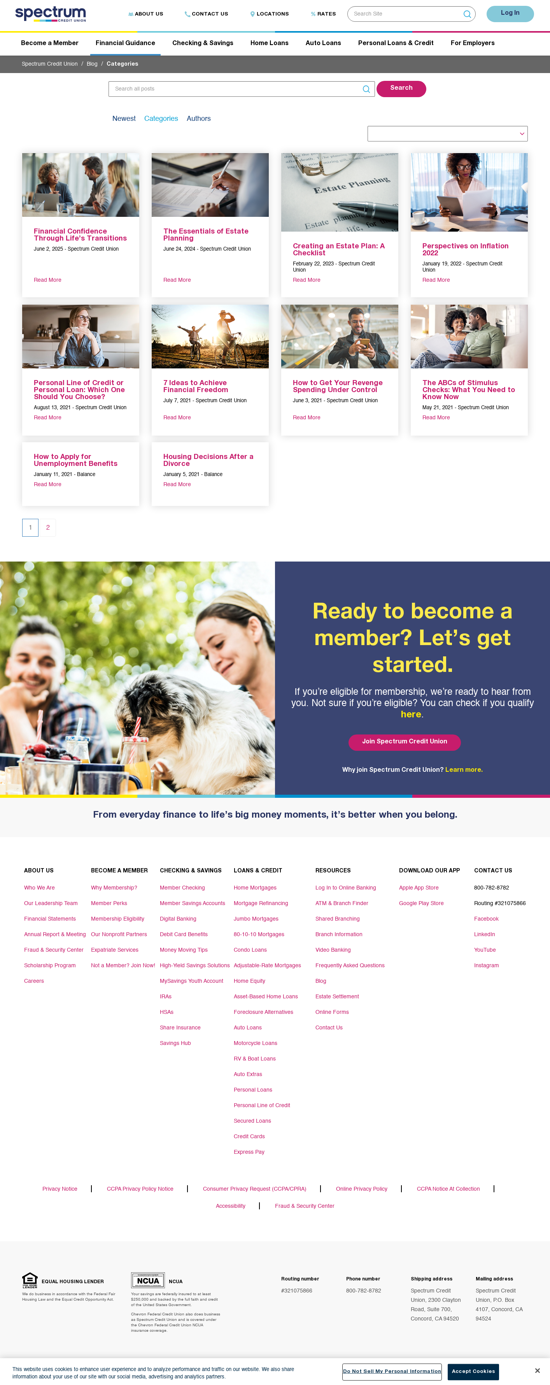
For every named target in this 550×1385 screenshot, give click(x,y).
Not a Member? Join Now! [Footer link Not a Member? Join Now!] (123, 965)
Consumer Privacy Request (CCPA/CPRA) (255, 1189)
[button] (401, 89)
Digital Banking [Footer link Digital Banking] (178, 919)
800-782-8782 (363, 1291)
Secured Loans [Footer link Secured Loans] (252, 1121)
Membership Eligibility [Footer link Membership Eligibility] (117, 919)
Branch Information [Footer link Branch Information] (339, 934)
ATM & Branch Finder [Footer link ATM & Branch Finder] (341, 903)
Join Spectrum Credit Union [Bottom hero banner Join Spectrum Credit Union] (404, 742)
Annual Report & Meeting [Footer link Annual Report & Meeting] (55, 934)
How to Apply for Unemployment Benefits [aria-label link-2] (75, 461)
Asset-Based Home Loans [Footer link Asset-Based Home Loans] (266, 997)
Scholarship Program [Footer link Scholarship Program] (50, 965)
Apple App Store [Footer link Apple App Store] (419, 888)
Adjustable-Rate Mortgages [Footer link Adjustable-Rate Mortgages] (267, 965)
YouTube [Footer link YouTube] (485, 950)
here (411, 715)
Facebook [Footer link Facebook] (486, 919)
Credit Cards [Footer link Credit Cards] (249, 1136)
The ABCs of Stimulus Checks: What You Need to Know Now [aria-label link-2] (468, 390)
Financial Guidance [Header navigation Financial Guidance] (125, 44)
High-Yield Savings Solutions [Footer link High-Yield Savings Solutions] (195, 965)
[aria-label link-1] (80, 184)
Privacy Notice (59, 1189)
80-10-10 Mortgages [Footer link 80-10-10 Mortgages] (259, 934)
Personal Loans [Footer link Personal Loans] (253, 1090)
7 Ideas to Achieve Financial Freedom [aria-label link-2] (195, 387)
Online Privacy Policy (361, 1189)
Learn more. (464, 771)
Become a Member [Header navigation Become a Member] (50, 44)
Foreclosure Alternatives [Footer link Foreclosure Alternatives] (263, 1012)
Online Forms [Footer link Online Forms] (332, 1012)
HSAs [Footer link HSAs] (166, 1012)
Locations (269, 14)
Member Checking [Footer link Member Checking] (182, 888)
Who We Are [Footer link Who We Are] (39, 888)
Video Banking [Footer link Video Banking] (333, 950)
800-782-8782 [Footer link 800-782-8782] (491, 888)
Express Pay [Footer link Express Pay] (249, 1152)
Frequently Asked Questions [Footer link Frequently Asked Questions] (350, 965)
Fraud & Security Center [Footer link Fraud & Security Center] (54, 950)
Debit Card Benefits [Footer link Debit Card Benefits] (184, 934)
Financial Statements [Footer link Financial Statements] (50, 919)
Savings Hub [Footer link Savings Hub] (175, 1043)
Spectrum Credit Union (50, 64)
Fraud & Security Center (305, 1206)
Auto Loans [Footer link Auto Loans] (248, 1028)
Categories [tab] (161, 118)
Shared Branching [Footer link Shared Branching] (337, 919)
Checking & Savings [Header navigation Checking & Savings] (202, 44)
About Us (145, 14)
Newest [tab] (124, 118)
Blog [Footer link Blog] (320, 981)
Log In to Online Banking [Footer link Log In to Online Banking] (345, 888)
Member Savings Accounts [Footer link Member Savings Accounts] (192, 903)
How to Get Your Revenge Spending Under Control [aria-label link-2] (338, 387)
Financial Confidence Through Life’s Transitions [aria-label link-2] (80, 235)
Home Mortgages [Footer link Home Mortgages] (255, 888)
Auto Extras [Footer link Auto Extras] (248, 1074)
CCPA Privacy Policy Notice (140, 1189)
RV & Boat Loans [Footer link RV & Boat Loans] (255, 1059)
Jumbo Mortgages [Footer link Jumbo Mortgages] (256, 919)
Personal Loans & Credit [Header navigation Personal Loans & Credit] (396, 44)
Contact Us (206, 14)
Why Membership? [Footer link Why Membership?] (114, 888)
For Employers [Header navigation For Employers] (473, 44)
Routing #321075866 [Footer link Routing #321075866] (500, 903)
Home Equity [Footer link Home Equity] (249, 981)
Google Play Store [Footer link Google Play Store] (421, 903)
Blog (92, 64)
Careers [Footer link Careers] (34, 981)
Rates (323, 14)
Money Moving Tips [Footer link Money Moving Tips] (184, 950)
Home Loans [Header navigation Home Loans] (269, 44)
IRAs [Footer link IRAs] (166, 997)
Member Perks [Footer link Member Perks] (109, 903)
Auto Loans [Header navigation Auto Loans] (323, 44)
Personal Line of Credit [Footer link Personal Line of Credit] (262, 1105)
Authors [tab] (199, 118)
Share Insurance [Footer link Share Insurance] (180, 1028)
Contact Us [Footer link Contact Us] (329, 1028)
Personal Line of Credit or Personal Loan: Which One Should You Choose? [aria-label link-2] (79, 390)
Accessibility (230, 1206)
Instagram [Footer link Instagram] (486, 965)
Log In (510, 13)
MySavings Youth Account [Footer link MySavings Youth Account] (191, 981)
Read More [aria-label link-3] (47, 280)
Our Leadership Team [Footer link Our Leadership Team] (51, 903)
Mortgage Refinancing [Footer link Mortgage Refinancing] (261, 903)
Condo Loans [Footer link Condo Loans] (250, 950)
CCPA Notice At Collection (448, 1189)
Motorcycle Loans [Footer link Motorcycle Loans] (255, 1043)
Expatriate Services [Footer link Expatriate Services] (114, 950)
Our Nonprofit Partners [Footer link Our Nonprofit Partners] (119, 934)
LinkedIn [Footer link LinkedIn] (484, 934)
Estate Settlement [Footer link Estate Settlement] (337, 997)
